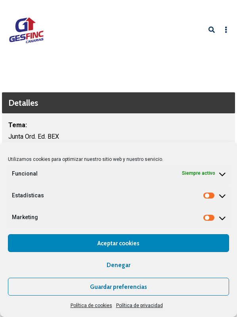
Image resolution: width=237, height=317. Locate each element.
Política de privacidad (139, 305)
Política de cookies (91, 305)
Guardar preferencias (118, 286)
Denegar (118, 265)
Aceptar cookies (118, 243)
